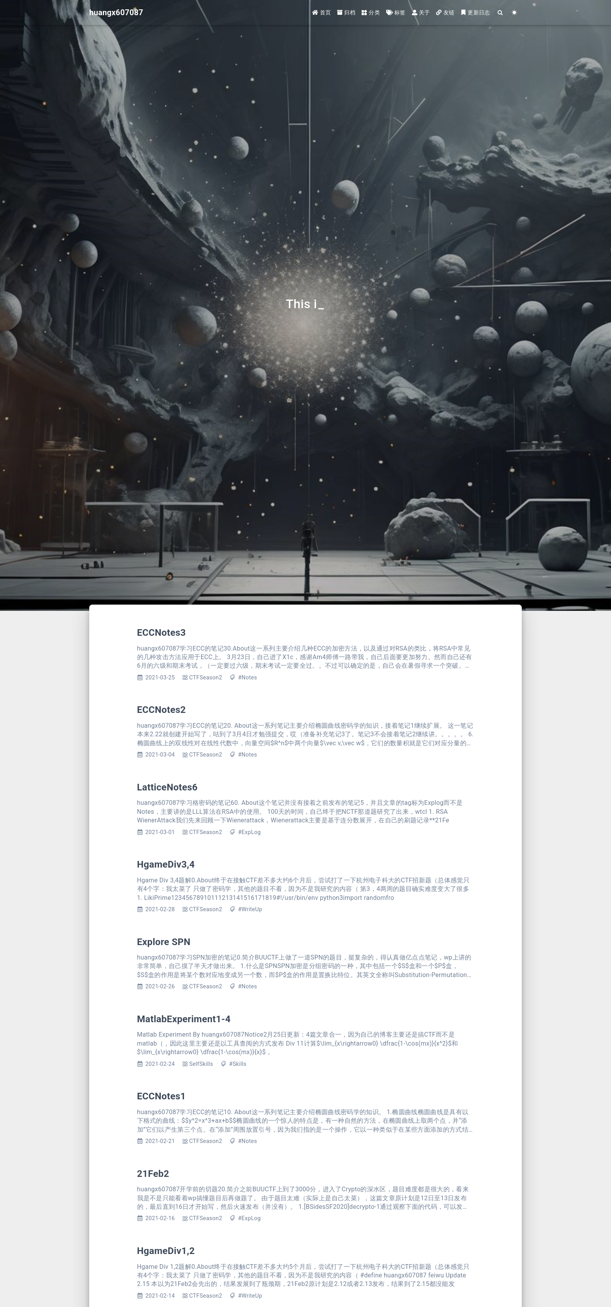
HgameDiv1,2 (166, 1250)
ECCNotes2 (161, 709)
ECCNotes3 (161, 632)
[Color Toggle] (514, 12)
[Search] (500, 12)
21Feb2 (153, 1173)
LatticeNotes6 (167, 787)
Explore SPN (164, 942)
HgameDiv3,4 (166, 864)
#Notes (247, 677)
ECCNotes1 (161, 1096)
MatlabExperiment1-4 (184, 1019)
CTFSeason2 (205, 677)
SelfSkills (201, 1064)
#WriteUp (250, 909)
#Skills (238, 1064)
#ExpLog (249, 832)
